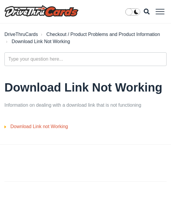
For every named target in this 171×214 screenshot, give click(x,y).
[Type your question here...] (85, 59)
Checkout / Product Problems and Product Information (103, 34)
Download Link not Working (39, 126)
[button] (160, 11)
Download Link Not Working (41, 41)
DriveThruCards (21, 34)
